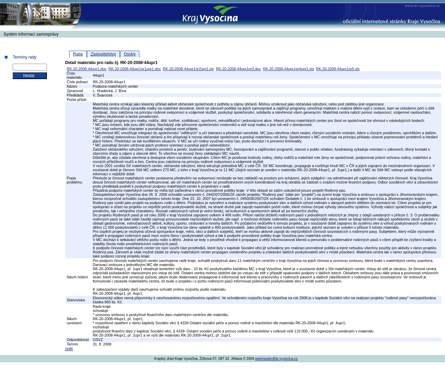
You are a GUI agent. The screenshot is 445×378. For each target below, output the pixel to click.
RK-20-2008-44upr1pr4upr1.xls (288, 69)
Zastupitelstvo (103, 54)
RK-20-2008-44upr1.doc (86, 69)
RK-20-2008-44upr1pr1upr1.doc (135, 69)
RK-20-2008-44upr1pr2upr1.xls (188, 69)
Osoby (130, 54)
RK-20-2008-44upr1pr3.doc (238, 69)
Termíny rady (24, 57)
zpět (69, 348)
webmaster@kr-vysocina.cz (276, 359)
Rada (78, 54)
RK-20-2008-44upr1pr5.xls (337, 69)
